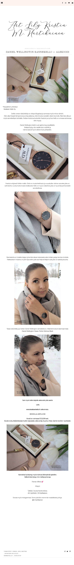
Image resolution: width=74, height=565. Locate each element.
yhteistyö (17, 555)
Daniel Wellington (20, 551)
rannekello (8, 555)
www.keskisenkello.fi (33, 409)
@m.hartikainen (37, 500)
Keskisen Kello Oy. (12, 553)
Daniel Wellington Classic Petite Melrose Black (37, 331)
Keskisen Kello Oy (10, 109)
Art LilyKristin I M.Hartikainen (37, 493)
